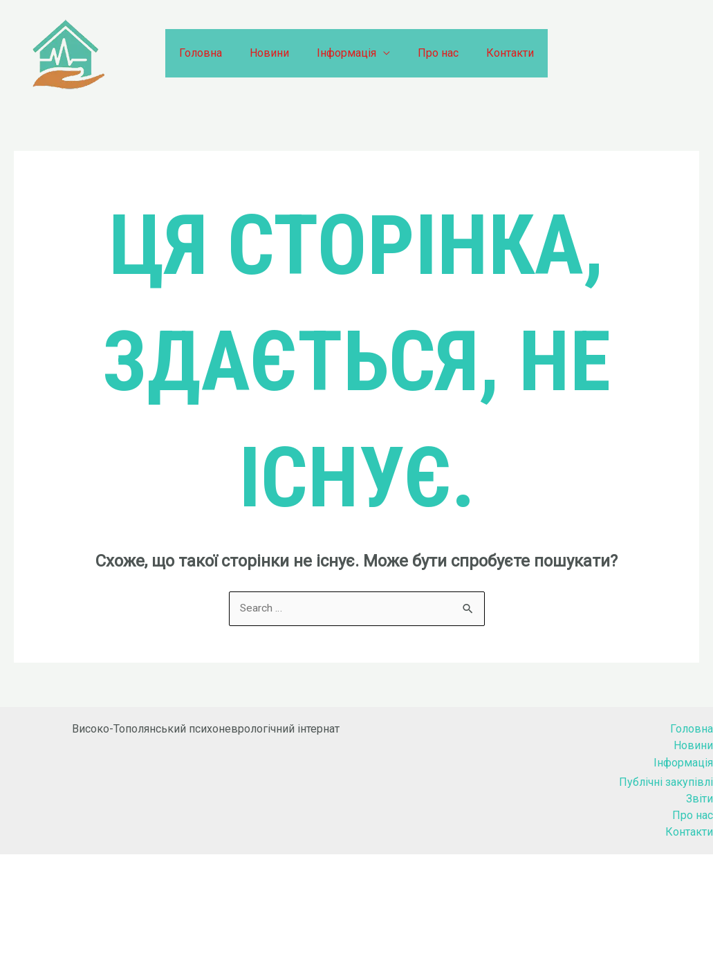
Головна (211, 52)
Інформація (346, 52)
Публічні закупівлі (666, 782)
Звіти (699, 798)
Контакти (499, 52)
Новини (275, 52)
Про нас (432, 52)
